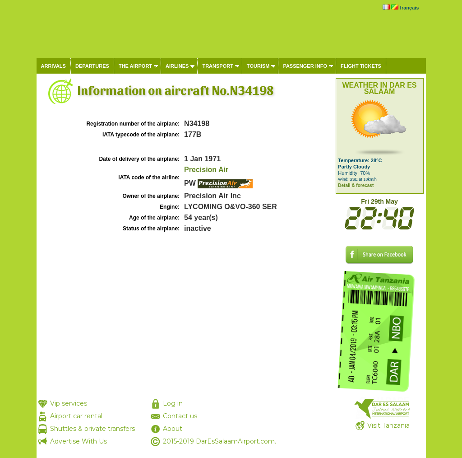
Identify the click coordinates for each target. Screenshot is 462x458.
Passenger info (305, 66)
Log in (173, 403)
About (172, 429)
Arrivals (53, 66)
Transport (217, 66)
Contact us (180, 416)
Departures (92, 66)
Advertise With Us (78, 441)
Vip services (68, 403)
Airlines (177, 66)
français (409, 7)
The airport (135, 66)
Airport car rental (76, 416)
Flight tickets (361, 66)
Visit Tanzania (388, 425)
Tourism (258, 66)
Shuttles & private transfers (92, 429)
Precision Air (206, 169)
